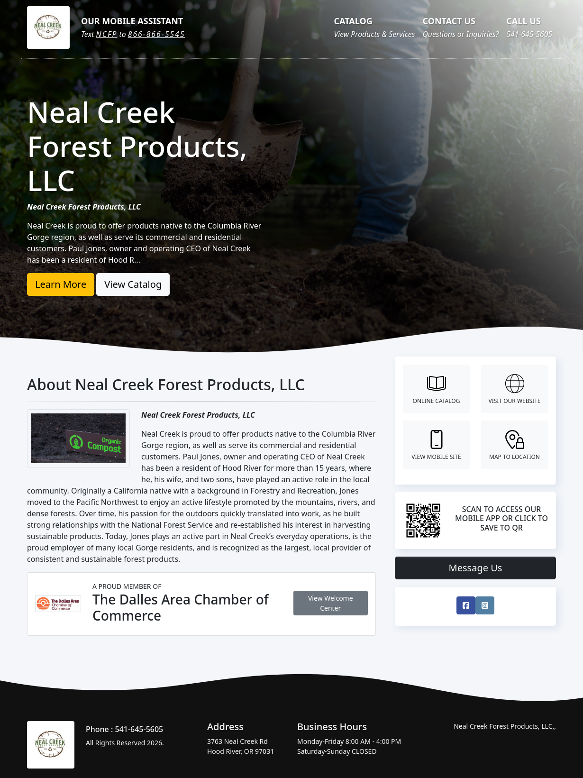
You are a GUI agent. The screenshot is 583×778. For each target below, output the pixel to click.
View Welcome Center (330, 603)
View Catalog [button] (133, 284)
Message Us (475, 567)
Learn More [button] (60, 284)
